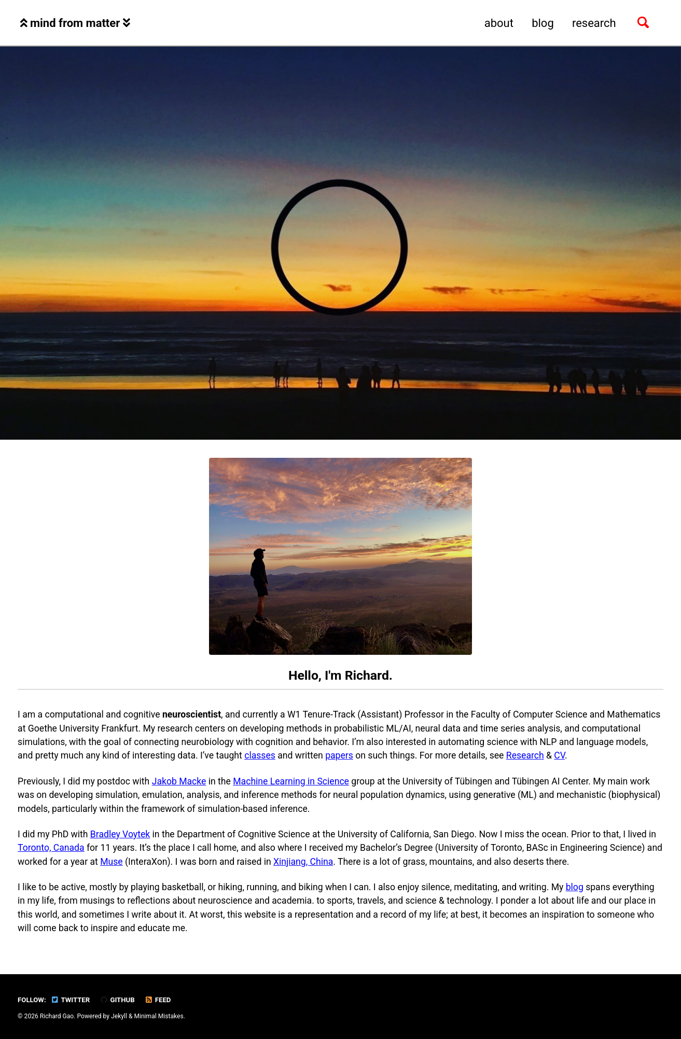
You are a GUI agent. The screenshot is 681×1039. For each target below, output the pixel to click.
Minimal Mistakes (158, 1016)
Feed (158, 1000)
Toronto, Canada (51, 848)
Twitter (70, 1000)
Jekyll (119, 1016)
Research (525, 755)
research (594, 23)
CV (559, 755)
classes (259, 755)
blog (543, 23)
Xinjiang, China (303, 862)
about (498, 23)
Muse (111, 862)
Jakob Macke (179, 781)
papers (339, 755)
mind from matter (75, 23)
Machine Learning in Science (291, 781)
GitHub (117, 1000)
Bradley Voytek (120, 834)
